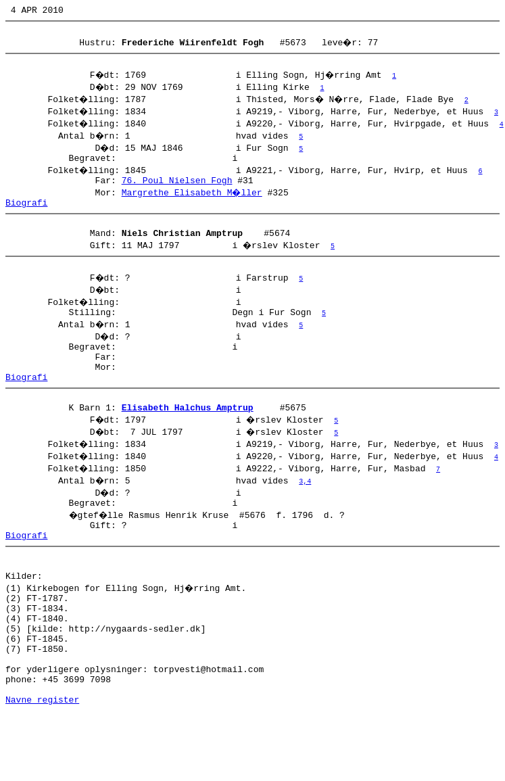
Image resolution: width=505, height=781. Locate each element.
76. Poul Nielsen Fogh (177, 190)
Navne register (42, 766)
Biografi (26, 214)
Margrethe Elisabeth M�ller (193, 202)
